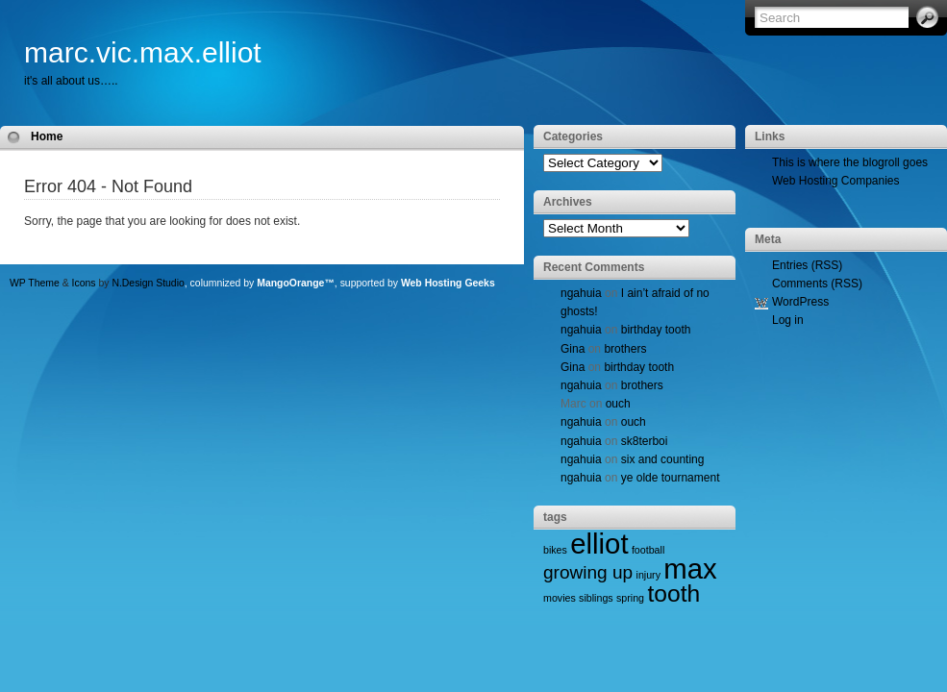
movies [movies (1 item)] (559, 598)
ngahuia (581, 293)
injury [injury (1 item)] (648, 575)
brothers (625, 349)
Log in (788, 320)
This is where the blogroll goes (850, 162)
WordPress (800, 302)
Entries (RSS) (807, 265)
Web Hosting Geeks (448, 283)
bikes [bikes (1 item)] (555, 550)
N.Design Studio (148, 283)
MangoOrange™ (296, 283)
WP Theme (35, 283)
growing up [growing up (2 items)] (588, 572)
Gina (573, 349)
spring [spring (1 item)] (630, 598)
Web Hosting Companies (836, 180)
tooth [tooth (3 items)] (673, 593)
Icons (84, 283)
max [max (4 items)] (689, 568)
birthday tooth (656, 329)
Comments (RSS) (817, 283)
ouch (618, 403)
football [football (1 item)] (648, 550)
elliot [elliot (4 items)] (599, 543)
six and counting (663, 459)
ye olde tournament (670, 477)
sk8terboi (644, 441)
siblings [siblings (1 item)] (596, 598)
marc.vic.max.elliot (143, 52)
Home (46, 136)
